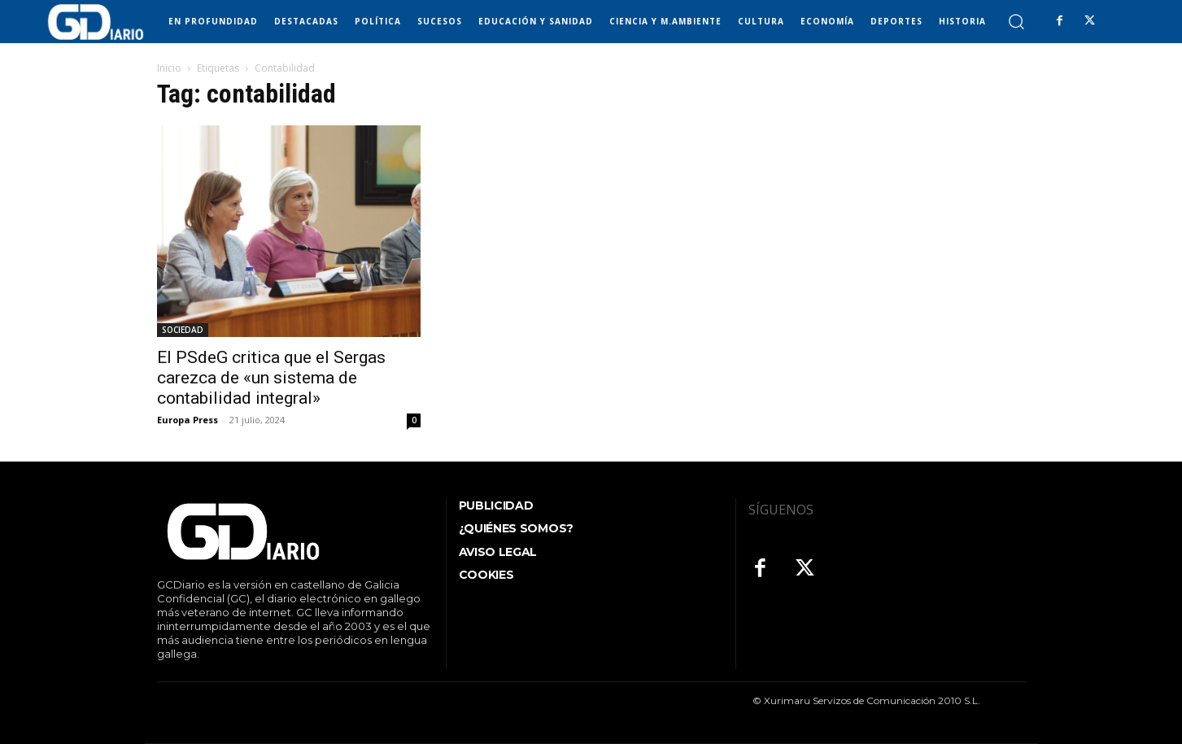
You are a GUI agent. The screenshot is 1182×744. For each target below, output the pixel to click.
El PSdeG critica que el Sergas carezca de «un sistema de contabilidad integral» (271, 378)
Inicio (169, 68)
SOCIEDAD (182, 329)
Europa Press (187, 420)
